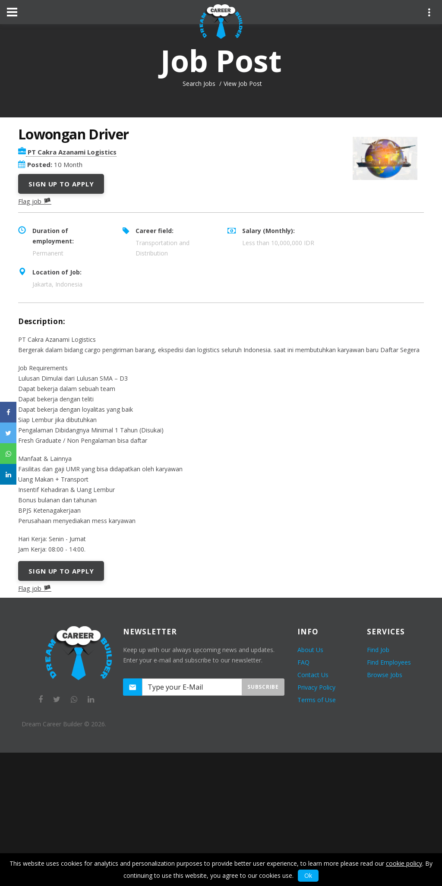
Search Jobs (199, 83)
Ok (308, 875)
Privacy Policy (316, 687)
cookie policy (404, 863)
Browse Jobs (384, 675)
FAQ (303, 662)
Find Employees (389, 662)
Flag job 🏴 (34, 201)
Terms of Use (316, 700)
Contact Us (312, 675)
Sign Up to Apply (61, 184)
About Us (310, 650)
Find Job (378, 650)
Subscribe (262, 687)
